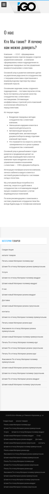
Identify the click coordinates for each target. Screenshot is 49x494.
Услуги (5, 272)
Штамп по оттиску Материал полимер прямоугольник (24, 317)
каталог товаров (9, 255)
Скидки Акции (7, 250)
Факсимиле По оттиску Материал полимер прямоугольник (24, 472)
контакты (6, 311)
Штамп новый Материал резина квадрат (19, 294)
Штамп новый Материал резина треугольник (20, 306)
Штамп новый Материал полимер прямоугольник (22, 337)
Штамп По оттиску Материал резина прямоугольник (23, 266)
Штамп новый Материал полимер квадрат (19, 283)
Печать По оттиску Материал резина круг (19, 353)
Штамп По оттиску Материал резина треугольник (22, 348)
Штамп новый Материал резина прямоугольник (22, 367)
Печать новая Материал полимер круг (18, 261)
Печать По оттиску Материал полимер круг (20, 342)
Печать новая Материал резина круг (17, 323)
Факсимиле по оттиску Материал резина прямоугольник (24, 454)
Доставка (6, 300)
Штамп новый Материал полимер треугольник (21, 384)
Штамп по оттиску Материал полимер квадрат (21, 278)
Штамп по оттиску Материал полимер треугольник (23, 373)
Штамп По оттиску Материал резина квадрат (20, 379)
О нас (4, 289)
